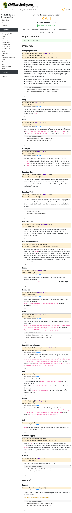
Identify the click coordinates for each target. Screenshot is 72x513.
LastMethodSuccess (8, 49)
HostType (5, 40)
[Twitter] (69, 10)
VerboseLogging (6, 66)
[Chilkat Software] (20, 4)
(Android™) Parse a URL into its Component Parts (40, 138)
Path (3, 55)
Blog (21, 10)
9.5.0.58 (38, 352)
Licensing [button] (15, 10)
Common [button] (38, 10)
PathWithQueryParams (8, 57)
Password (5, 53)
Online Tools (26, 10)
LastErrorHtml (6, 42)
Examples (5, 26)
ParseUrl (4, 76)
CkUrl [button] (32, 10)
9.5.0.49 (38, 106)
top (25, 96)
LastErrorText (6, 44)
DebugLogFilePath (7, 34)
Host (3, 38)
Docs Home (5, 20)
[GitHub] (66, 10)
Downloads (5, 23)
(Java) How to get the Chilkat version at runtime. (39, 471)
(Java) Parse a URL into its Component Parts (38, 141)
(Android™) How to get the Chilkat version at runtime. (41, 469)
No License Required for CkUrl (46, 25)
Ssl (3, 64)
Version (4, 68)
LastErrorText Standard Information (36, 213)
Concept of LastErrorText (33, 211)
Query (3, 62)
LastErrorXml (6, 47)
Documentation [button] (6, 10)
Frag (3, 36)
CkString (47, 53)
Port (3, 60)
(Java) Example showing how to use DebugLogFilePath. (41, 91)
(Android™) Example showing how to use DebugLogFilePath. (43, 89)
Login (3, 51)
